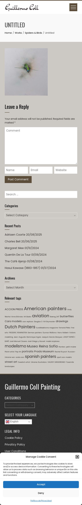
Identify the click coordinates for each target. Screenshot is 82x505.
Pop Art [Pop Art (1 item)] (18, 352)
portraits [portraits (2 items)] (27, 351)
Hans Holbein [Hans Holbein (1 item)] (63, 332)
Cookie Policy (14, 438)
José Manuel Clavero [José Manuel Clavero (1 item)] (18, 341)
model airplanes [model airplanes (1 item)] (52, 341)
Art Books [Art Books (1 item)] (27, 317)
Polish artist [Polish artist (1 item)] (9, 352)
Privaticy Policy (15, 444)
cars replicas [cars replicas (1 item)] (28, 321)
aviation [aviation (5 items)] (40, 316)
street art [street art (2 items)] (11, 362)
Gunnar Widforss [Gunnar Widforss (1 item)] (50, 332)
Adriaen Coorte (15, 235)
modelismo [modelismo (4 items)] (15, 346)
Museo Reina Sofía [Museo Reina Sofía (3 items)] (42, 346)
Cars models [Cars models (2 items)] (13, 321)
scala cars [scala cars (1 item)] (20, 357)
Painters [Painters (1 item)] (62, 347)
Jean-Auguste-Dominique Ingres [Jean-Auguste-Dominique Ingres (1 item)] (27, 337)
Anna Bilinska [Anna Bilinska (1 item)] (17, 317)
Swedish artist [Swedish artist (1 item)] (24, 362)
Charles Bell (12, 241)
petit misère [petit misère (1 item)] (71, 347)
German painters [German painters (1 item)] (35, 332)
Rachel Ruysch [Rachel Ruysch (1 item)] (61, 352)
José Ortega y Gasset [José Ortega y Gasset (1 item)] (36, 341)
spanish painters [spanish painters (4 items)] (40, 356)
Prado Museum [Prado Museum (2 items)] (44, 351)
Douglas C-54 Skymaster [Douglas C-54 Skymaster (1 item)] (44, 321)
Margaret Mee (14, 248)
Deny (41, 493)
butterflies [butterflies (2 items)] (67, 316)
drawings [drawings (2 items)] (62, 321)
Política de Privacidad (41, 500)
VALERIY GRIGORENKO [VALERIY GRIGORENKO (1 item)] (56, 362)
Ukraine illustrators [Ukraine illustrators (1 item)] (39, 362)
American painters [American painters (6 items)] (45, 308)
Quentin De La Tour (18, 255)
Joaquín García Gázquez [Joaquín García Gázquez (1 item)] (52, 337)
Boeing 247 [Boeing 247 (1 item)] (54, 317)
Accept (41, 484)
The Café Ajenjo (15, 261)
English (12, 422)
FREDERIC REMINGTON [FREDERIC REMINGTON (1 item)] (18, 332)
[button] (77, 456)
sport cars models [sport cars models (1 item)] (64, 357)
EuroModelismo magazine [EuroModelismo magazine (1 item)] (47, 328)
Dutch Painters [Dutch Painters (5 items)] (20, 327)
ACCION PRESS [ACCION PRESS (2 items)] (14, 309)
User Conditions (15, 451)
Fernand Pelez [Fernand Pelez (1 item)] (64, 328)
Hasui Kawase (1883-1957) (22, 268)
